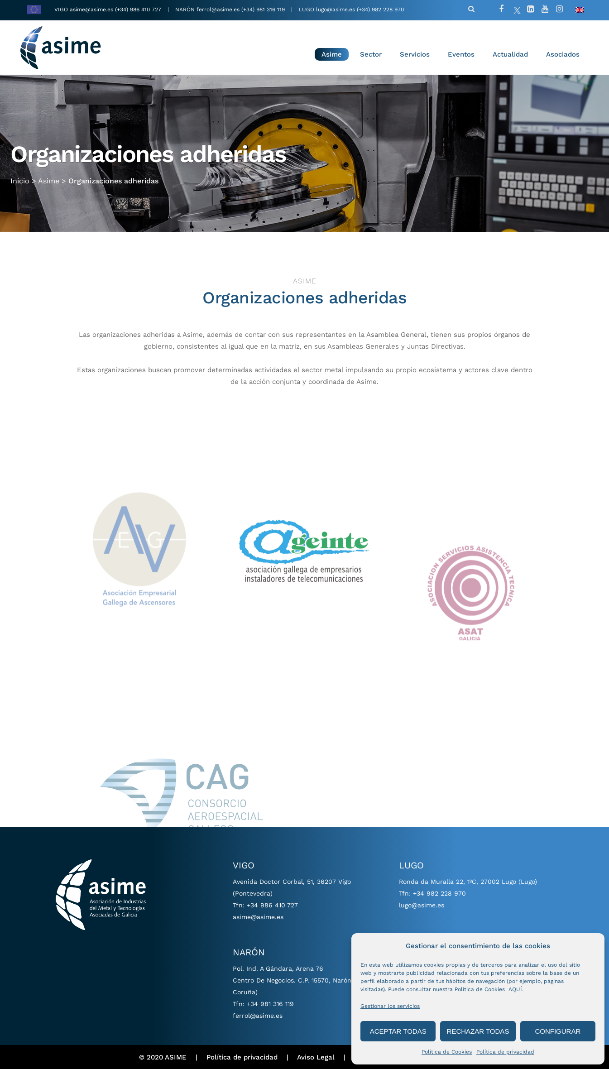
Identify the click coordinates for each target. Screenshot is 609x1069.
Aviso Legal (316, 1057)
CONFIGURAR (557, 1031)
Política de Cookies (447, 1052)
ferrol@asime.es (218, 9)
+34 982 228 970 (439, 893)
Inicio (19, 177)
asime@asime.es (91, 9)
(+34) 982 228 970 (380, 9)
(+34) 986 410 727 (139, 9)
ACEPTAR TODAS (398, 1031)
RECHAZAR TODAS (478, 1031)
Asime (48, 177)
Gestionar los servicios (390, 1006)
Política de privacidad (505, 1052)
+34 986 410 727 (272, 905)
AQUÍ (515, 989)
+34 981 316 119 (270, 1003)
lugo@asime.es (335, 9)
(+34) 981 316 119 (263, 9)
